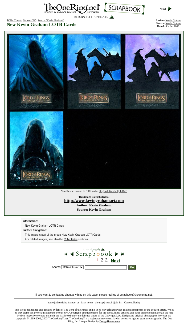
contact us (73, 302)
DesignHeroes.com (110, 321)
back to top (87, 302)
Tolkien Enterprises (133, 309)
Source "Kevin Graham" (51, 20)
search (108, 302)
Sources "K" (29, 20)
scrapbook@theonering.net (136, 294)
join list (118, 302)
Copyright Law (113, 315)
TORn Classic (14, 20)
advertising (61, 302)
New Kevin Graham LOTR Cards (81, 234)
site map (99, 302)
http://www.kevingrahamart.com (94, 200)
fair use (86, 315)
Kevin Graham (100, 205)
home (51, 302)
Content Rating (132, 302)
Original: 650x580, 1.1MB (113, 191)
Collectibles (70, 239)
